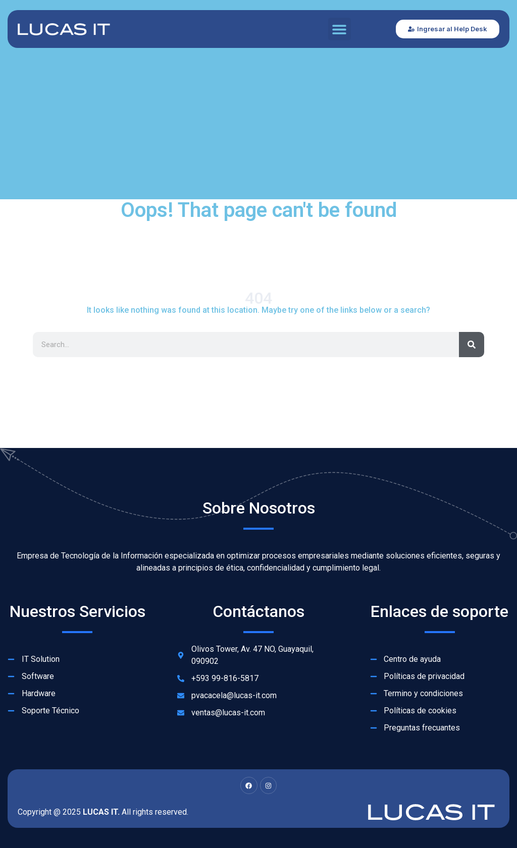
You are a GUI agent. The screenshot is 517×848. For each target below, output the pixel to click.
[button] (339, 29)
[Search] (471, 344)
